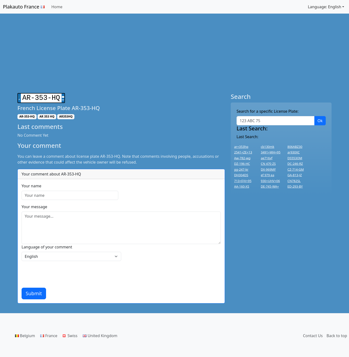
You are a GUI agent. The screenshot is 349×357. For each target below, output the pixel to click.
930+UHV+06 (270, 181)
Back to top (336, 334)
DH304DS (241, 175)
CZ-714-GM (295, 169)
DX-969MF (268, 169)
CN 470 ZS (268, 163)
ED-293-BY (295, 186)
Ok (320, 120)
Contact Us (313, 334)
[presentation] (58, 273)
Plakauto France (24, 6)
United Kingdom (100, 334)
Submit (34, 292)
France (48, 334)
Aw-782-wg (242, 158)
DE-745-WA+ (270, 186)
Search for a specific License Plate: (268, 111)
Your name (31, 185)
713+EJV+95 (242, 181)
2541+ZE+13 (243, 152)
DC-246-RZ (295, 163)
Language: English (324, 6)
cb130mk (267, 146)
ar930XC (293, 152)
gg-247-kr (241, 169)
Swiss (70, 334)
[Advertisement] (174, 53)
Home (57, 6)
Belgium (25, 334)
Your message (34, 205)
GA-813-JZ (294, 175)
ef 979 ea (267, 175)
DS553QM (294, 158)
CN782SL (294, 181)
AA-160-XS (241, 186)
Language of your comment (47, 246)
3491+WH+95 (270, 152)
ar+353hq (241, 146)
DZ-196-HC (242, 163)
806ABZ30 (294, 146)
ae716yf (266, 158)
